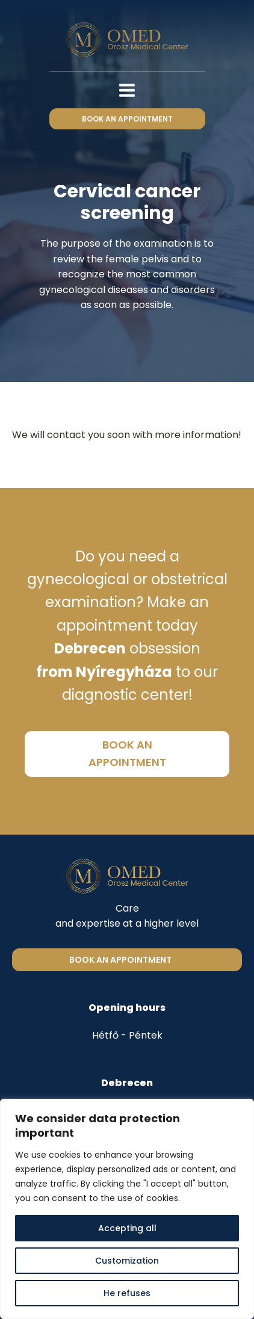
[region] (127, 1209)
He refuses (127, 1293)
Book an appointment (120, 960)
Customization (127, 1261)
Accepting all (127, 1228)
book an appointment (127, 119)
